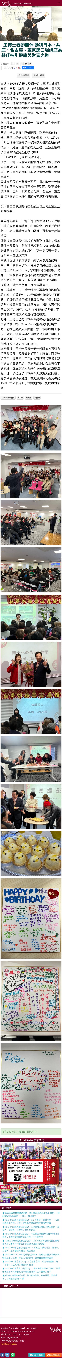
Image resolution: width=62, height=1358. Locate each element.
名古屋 (20, 398)
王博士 (37, 398)
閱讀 (28, 68)
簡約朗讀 (24, 75)
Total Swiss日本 (8, 398)
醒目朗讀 (39, 75)
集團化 (28, 398)
